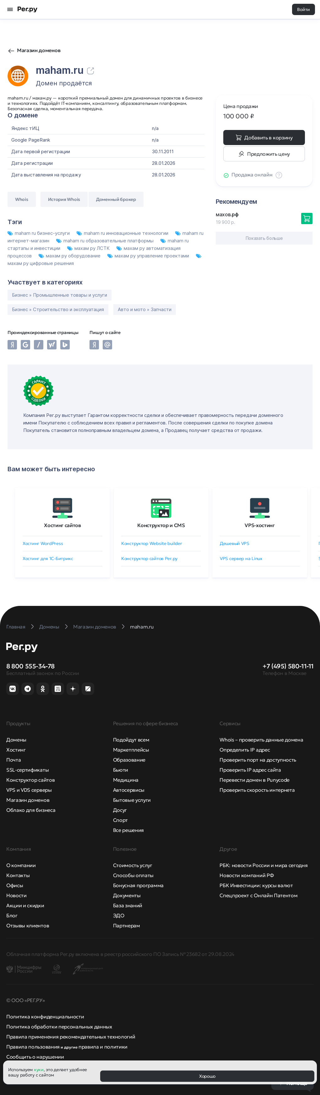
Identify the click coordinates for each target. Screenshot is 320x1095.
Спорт (120, 820)
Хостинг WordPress (43, 543)
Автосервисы (128, 790)
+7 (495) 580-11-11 (288, 666)
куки (39, 1069)
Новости (16, 895)
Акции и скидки (25, 905)
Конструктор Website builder (151, 543)
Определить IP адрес (245, 750)
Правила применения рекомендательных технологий (70, 1036)
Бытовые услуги (132, 800)
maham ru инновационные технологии (123, 233)
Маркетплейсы (131, 750)
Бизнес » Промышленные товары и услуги (59, 295)
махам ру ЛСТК (89, 248)
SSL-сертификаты (27, 770)
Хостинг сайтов (62, 525)
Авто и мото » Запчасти (144, 309)
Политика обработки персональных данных (59, 1026)
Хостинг (16, 750)
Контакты (18, 875)
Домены (16, 739)
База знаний (127, 905)
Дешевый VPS (234, 543)
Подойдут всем (131, 739)
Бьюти (120, 770)
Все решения (128, 830)
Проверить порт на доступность (258, 760)
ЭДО (118, 915)
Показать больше (264, 238)
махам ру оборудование (70, 256)
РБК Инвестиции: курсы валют (256, 885)
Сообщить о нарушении (35, 1057)
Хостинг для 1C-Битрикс (48, 558)
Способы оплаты (133, 875)
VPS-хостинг (259, 525)
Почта (13, 760)
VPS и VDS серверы (29, 790)
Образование (129, 760)
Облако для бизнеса (30, 810)
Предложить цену (268, 154)
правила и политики (103, 1047)
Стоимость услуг (132, 865)
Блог (12, 915)
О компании (21, 865)
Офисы (14, 885)
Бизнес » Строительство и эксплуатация (58, 309)
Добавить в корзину (268, 137)
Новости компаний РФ (247, 875)
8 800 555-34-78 (30, 666)
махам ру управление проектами (148, 256)
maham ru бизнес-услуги (39, 233)
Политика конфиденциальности (45, 1016)
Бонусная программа (138, 885)
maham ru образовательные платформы (105, 241)
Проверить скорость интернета (257, 790)
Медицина (125, 780)
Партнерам (126, 925)
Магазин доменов (38, 50)
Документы (127, 895)
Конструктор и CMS (161, 525)
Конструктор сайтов (30, 780)
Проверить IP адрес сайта (250, 770)
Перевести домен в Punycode (255, 780)
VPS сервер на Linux (241, 558)
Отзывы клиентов (27, 925)
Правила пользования (33, 1047)
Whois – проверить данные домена (261, 739)
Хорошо (207, 1076)
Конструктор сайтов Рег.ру (149, 558)
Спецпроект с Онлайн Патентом (258, 895)
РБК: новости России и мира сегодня (263, 865)
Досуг (120, 810)
